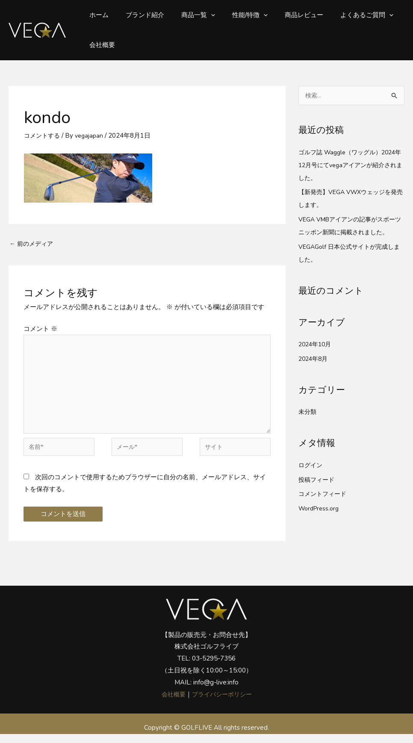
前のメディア (32, 244)
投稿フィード (317, 479)
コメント (40, 329)
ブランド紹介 (138, 15)
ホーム (96, 15)
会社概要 (100, 45)
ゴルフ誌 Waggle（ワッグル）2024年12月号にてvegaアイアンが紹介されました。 (351, 165)
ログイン (311, 465)
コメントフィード (324, 494)
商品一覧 (187, 15)
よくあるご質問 (343, 15)
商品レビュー (285, 15)
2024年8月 (314, 359)
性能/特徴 (235, 15)
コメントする (43, 135)
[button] (200, 15)
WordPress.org (320, 508)
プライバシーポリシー (223, 703)
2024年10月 (316, 344)
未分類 (308, 412)
